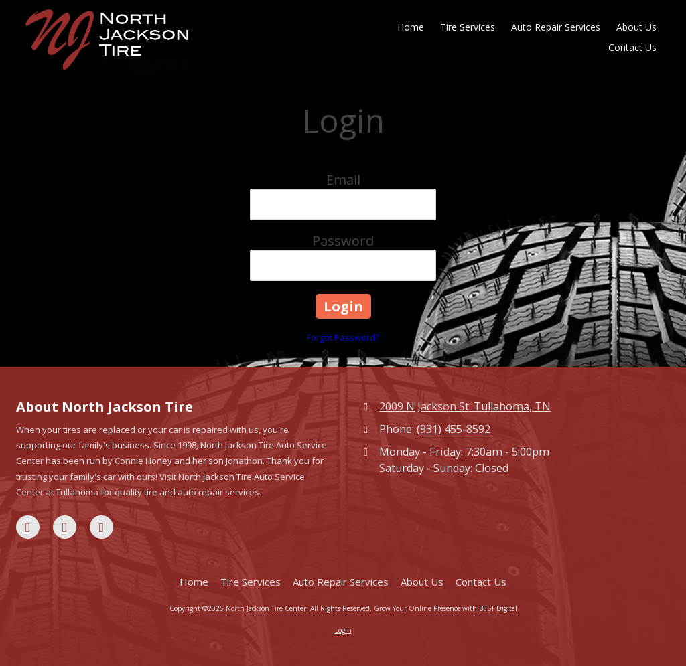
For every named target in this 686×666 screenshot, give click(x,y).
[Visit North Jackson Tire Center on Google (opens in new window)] (64, 527)
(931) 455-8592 (453, 429)
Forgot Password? (343, 337)
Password (343, 241)
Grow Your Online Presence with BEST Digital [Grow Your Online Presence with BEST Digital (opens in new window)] (445, 608)
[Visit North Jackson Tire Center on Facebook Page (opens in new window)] (28, 527)
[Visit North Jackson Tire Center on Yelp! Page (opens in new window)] (101, 527)
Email (343, 180)
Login (343, 630)
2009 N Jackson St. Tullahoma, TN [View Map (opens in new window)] (465, 406)
